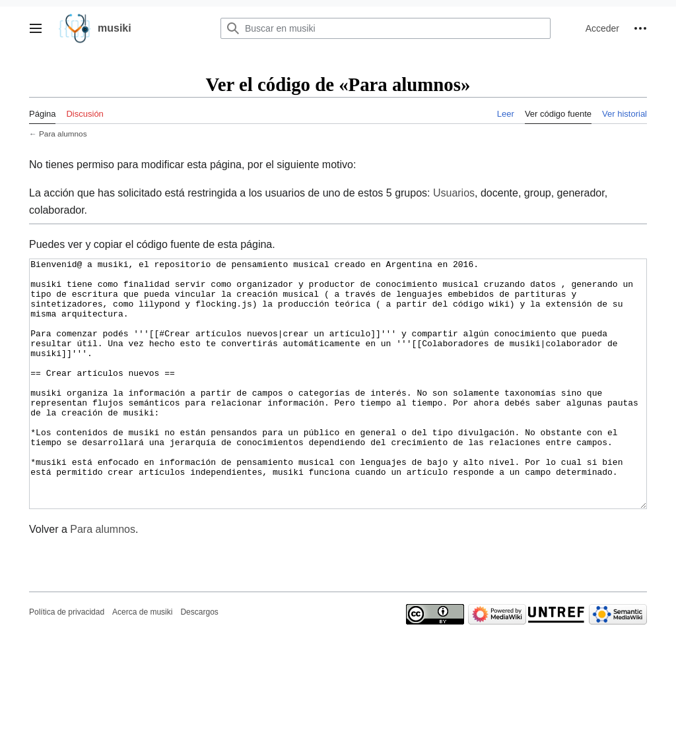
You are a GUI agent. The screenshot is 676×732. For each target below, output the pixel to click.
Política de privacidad (66, 661)
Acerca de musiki (142, 661)
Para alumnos (63, 133)
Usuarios (454, 192)
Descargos (199, 661)
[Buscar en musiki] (385, 28)
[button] (35, 28)
